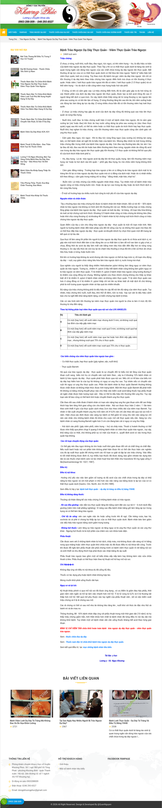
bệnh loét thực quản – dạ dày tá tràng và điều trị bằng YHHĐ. (107, 489)
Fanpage (23, 32)
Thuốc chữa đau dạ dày (59, 32)
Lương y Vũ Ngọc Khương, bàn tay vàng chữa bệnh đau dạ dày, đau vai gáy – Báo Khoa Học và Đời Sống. (35, 160)
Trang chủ (13, 39)
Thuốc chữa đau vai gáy (82, 32)
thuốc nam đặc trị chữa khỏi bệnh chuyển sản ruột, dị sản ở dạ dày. (36, 120)
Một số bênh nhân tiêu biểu (71, 768)
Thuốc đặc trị (130, 32)
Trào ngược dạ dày (37, 32)
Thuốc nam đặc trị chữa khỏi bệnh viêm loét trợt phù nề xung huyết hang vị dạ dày (36, 96)
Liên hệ (151, 32)
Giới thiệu (12, 32)
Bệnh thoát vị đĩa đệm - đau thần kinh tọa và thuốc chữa (35, 145)
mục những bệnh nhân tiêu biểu (97, 647)
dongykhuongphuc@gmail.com (32, 790)
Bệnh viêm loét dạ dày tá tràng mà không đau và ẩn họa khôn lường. (30, 721)
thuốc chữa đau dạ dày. (76, 636)
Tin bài (142, 32)
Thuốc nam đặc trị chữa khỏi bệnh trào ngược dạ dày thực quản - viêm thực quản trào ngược (36, 83)
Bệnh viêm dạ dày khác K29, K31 (35, 132)
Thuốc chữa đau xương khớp (109, 32)
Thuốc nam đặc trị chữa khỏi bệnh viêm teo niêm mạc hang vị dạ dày (36, 108)
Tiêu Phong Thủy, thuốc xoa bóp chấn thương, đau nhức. (34, 184)
